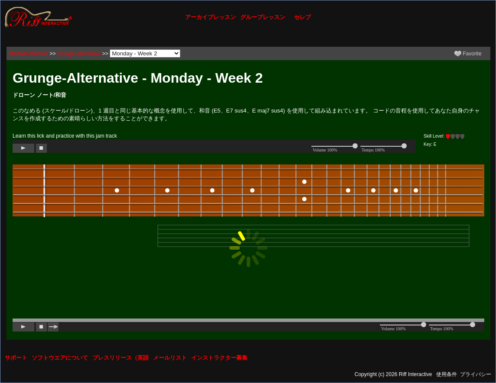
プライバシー (475, 374)
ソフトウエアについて (60, 357)
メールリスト (170, 357)
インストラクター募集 (219, 357)
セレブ (302, 17)
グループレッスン (262, 17)
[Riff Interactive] (38, 17)
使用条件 (446, 374)
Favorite (468, 54)
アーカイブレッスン (210, 17)
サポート (16, 357)
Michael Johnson (28, 54)
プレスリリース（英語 (120, 357)
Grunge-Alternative (79, 54)
